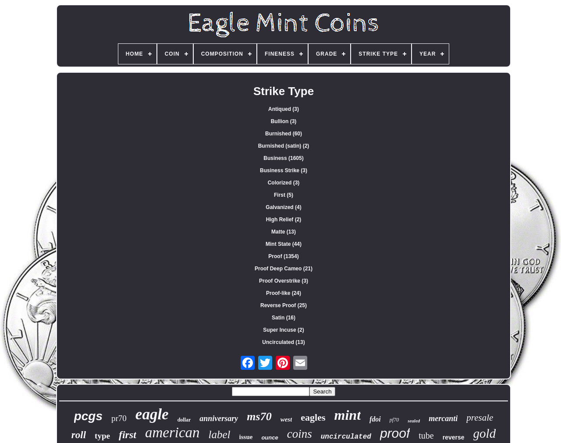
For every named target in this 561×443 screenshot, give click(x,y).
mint (347, 415)
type (102, 435)
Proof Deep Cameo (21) (283, 269)
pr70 (119, 418)
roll (78, 434)
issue (246, 436)
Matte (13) (283, 232)
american (172, 432)
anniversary (218, 418)
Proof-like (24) (283, 293)
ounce (269, 437)
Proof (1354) (283, 256)
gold (484, 433)
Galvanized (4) (283, 207)
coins (299, 433)
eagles (313, 417)
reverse (454, 437)
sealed (414, 420)
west (286, 419)
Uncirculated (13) (283, 342)
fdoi (375, 419)
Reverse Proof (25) (283, 305)
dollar (184, 420)
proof (395, 433)
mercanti (443, 418)
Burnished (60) (283, 134)
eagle (152, 414)
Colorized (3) (284, 183)
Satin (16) (283, 318)
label (220, 434)
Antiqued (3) (283, 109)
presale (479, 417)
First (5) (283, 195)
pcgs (88, 416)
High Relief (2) (284, 219)
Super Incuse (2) (283, 330)
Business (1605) (283, 158)
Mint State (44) (284, 244)
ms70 (259, 416)
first (127, 434)
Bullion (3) (284, 121)
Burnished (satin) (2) (283, 146)
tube (426, 435)
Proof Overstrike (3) (283, 281)
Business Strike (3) (283, 170)
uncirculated (346, 437)
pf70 (394, 420)
